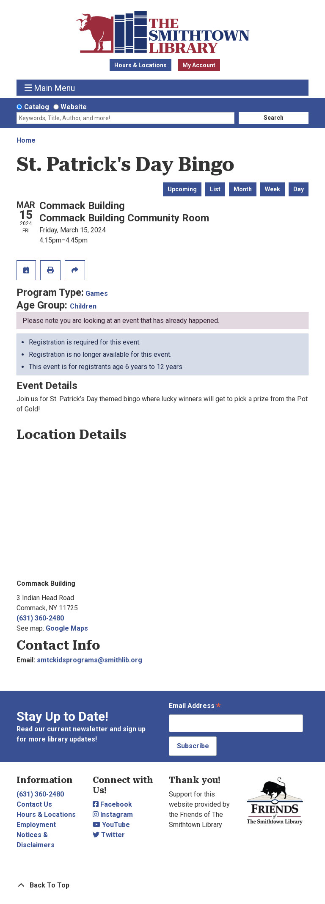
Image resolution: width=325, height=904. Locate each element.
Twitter (109, 835)
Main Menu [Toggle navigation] (50, 88)
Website (74, 107)
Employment (36, 825)
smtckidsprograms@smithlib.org (89, 660)
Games (96, 293)
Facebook (112, 804)
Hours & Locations (140, 65)
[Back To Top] (162, 885)
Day (298, 189)
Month (243, 189)
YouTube (111, 825)
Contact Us (34, 804)
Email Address (194, 706)
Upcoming (182, 189)
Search (274, 117)
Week (272, 189)
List (215, 189)
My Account (198, 65)
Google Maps (67, 628)
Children (83, 306)
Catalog (36, 107)
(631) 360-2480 (40, 618)
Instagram (113, 814)
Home (26, 140)
